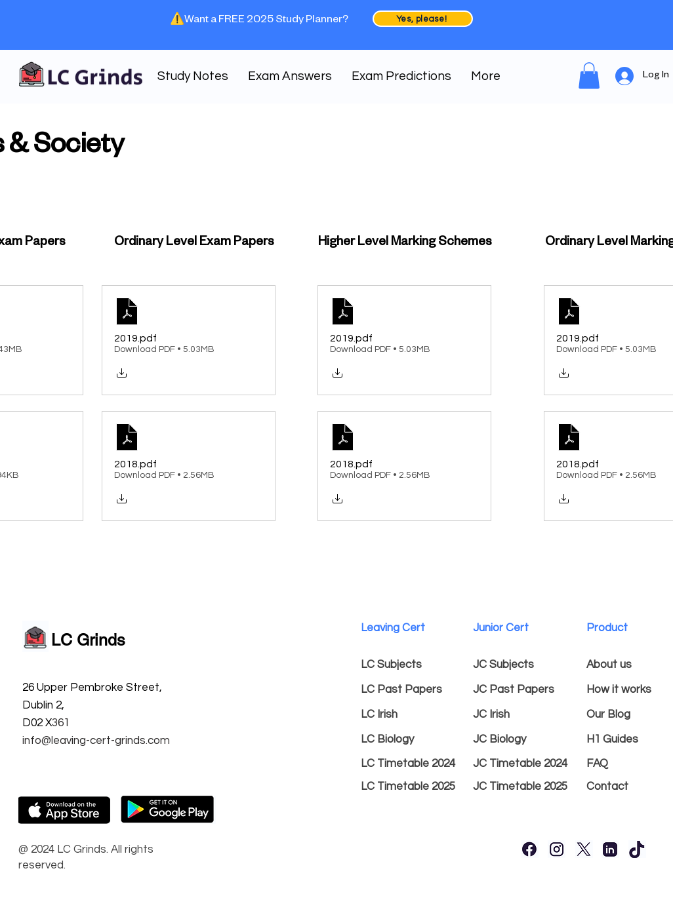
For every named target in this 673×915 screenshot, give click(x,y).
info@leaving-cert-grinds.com (96, 741)
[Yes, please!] (423, 18)
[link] (589, 75)
